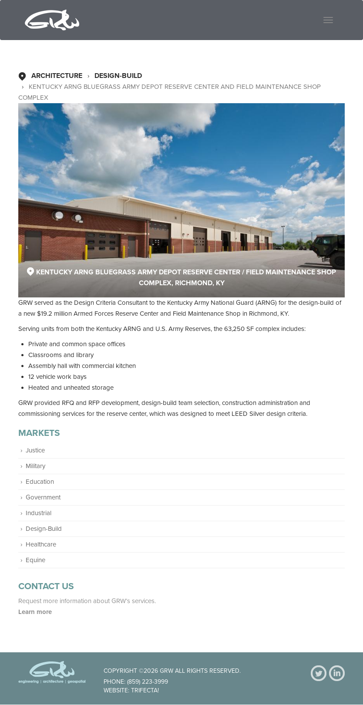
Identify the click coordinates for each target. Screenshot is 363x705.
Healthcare (41, 544)
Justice (35, 450)
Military (35, 466)
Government (43, 497)
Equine (35, 560)
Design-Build (118, 75)
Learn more (36, 612)
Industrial (38, 513)
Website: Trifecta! (131, 690)
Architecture (56, 75)
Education (40, 482)
